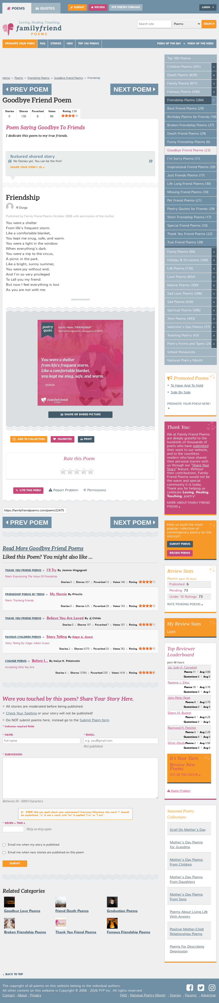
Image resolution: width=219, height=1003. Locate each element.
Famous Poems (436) (183, 92)
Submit (77, 7)
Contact (9, 995)
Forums (191, 995)
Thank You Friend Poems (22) (189, 234)
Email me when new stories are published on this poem (46, 852)
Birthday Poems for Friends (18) (191, 117)
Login (208, 7)
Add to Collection (29, 439)
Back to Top (14, 974)
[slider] (69, 115)
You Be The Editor (184, 774)
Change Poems (16, 661)
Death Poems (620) (182, 75)
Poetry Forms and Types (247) (190, 344)
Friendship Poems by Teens (24, 594)
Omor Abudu (176, 742)
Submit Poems (180, 544)
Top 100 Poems (88, 43)
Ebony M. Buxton (179, 712)
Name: (9, 735)
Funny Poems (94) (181, 252)
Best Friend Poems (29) (185, 108)
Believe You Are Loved (65, 618)
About (22, 995)
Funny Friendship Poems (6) (188, 142)
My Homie (58, 594)
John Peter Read (179, 697)
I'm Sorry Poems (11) (183, 159)
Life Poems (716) (180, 268)
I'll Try (51, 570)
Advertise (208, 995)
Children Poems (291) (184, 67)
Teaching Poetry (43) (183, 335)
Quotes (45, 9)
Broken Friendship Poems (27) (190, 125)
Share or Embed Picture (81, 414)
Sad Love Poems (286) (184, 293)
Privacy (35, 995)
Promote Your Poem (20, 43)
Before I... (40, 661)
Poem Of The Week (201, 43)
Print (86, 439)
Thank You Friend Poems (23, 570)
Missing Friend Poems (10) (188, 192)
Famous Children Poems (23, 637)
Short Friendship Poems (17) (189, 217)
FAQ (42, 43)
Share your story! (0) (26, 167)
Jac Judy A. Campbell (182, 667)
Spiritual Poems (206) (184, 310)
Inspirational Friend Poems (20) (191, 167)
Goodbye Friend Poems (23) (188, 150)
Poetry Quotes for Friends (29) (191, 209)
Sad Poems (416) (180, 302)
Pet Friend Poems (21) (184, 200)
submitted (201, 446)
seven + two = (15, 823)
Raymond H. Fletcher (182, 727)
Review (98, 7)
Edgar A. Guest (82, 637)
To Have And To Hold (187, 385)
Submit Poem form (94, 720)
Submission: (14, 754)
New (70, 43)
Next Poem (134, 89)
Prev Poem (27, 89)
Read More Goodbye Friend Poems (43, 548)
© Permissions (94, 490)
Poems (16, 9)
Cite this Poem (28, 490)
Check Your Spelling (21, 713)
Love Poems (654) (181, 277)
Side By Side (181, 392)
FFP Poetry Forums (126, 7)
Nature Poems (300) (182, 285)
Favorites (62, 439)
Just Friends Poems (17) (186, 175)
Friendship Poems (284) (185, 100)
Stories (55, 43)
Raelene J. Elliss (178, 682)
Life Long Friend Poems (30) (189, 184)
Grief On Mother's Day (188, 830)
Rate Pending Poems (184, 604)
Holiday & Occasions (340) (187, 260)
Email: (90, 735)
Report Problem (63, 490)
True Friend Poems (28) (185, 242)
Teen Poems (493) (181, 319)
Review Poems (180, 553)
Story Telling (56, 637)
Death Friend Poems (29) (186, 134)
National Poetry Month (185, 360)
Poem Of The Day (169, 43)
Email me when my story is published (33, 844)
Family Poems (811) (182, 83)
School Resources (181, 352)
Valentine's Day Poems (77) (188, 327)
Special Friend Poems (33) (187, 225)
